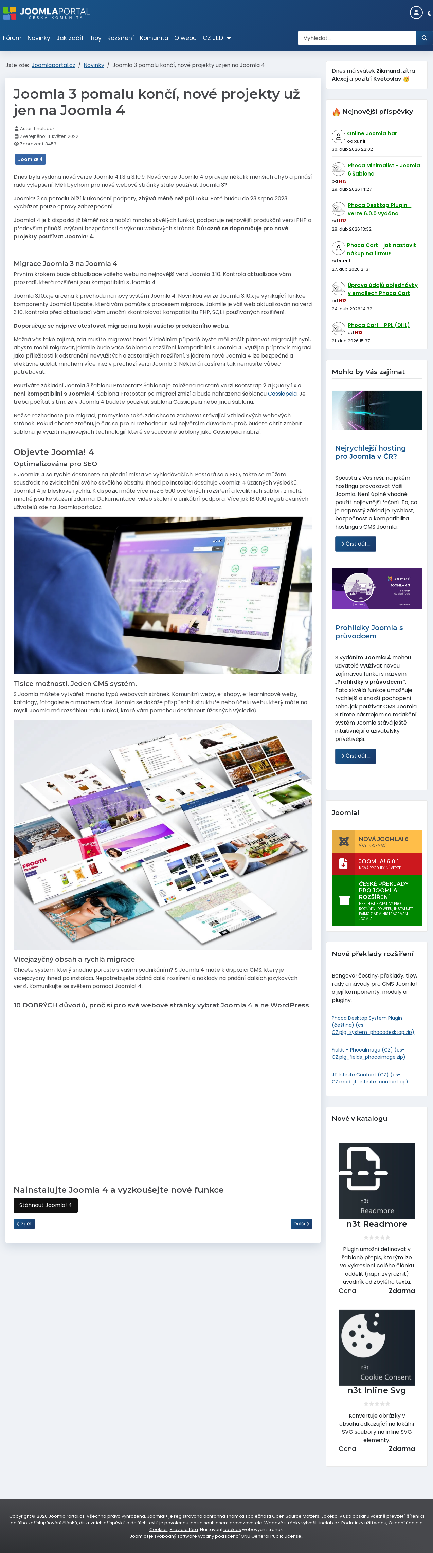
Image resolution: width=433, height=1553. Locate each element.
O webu (185, 38)
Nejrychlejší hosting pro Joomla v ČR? (370, 452)
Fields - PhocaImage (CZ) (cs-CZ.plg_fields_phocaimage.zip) (368, 1053)
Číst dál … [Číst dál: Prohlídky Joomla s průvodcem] (356, 756)
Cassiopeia (282, 394)
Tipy (96, 38)
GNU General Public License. (271, 1536)
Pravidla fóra (184, 1529)
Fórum (12, 38)
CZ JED (213, 38)
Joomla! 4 (30, 159)
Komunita (154, 38)
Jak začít (70, 38)
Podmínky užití (357, 1523)
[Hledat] (424, 38)
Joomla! (139, 1536)
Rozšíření (120, 38)
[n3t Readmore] (377, 1181)
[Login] (416, 12)
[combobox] (357, 38)
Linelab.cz (328, 1523)
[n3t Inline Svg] (377, 1348)
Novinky (39, 38)
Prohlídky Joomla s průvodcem (369, 632)
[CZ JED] (227, 38)
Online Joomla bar (372, 133)
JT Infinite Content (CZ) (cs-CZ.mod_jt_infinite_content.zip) (370, 1078)
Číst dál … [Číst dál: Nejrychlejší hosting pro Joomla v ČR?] (356, 544)
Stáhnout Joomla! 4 (45, 1205)
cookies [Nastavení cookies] (232, 1529)
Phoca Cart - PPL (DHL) (379, 325)
